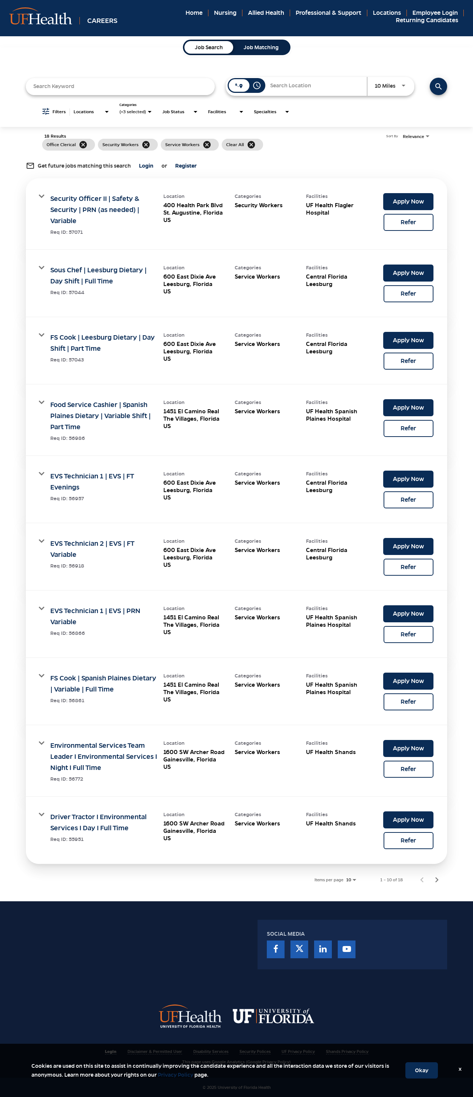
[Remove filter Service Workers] (207, 144)
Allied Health (266, 13)
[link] (236, 214)
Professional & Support (328, 13)
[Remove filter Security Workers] (146, 144)
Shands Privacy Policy (347, 1051)
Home (194, 13)
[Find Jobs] (438, 86)
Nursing (225, 13)
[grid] (222, 144)
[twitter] (299, 949)
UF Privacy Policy (298, 1051)
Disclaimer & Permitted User (154, 1051)
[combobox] (120, 86)
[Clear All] (251, 144)
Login (110, 1051)
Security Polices (254, 1051)
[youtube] (346, 949)
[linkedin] (323, 949)
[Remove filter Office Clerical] (83, 144)
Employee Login (435, 13)
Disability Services (210, 1051)
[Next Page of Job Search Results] (436, 879)
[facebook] (276, 949)
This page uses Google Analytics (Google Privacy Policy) (236, 1061)
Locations (387, 13)
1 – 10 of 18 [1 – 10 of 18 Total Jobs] (391, 880)
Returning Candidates (427, 20)
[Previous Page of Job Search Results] (422, 879)
